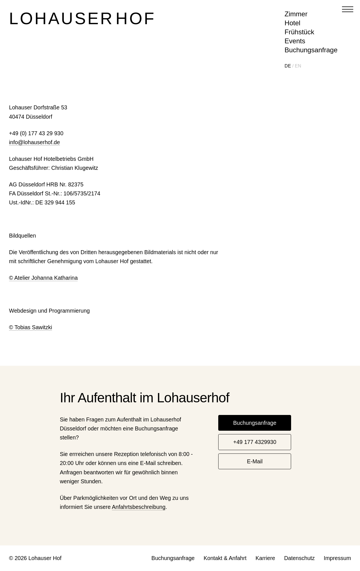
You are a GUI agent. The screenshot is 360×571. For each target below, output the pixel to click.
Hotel (292, 23)
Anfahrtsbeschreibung (139, 507)
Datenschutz (299, 558)
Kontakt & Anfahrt (225, 558)
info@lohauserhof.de (34, 142)
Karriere (265, 558)
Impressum (337, 558)
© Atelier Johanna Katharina (43, 278)
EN (298, 66)
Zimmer (296, 14)
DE (288, 66)
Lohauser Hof (82, 18)
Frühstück (299, 32)
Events (295, 41)
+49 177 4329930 (254, 442)
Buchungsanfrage (311, 50)
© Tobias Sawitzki (30, 327)
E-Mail (255, 461)
